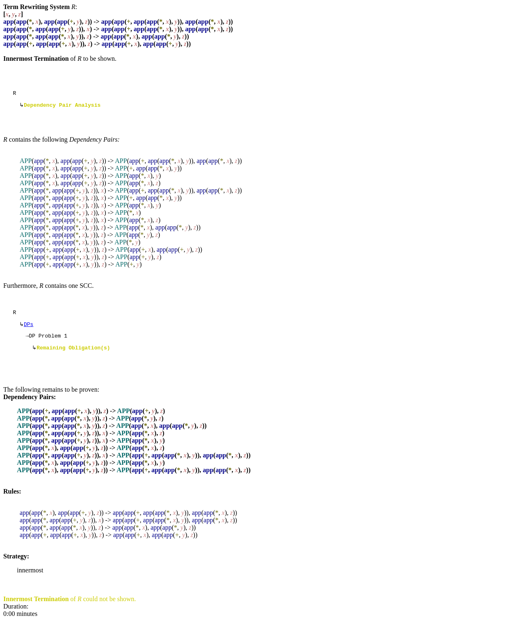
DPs (28, 328)
